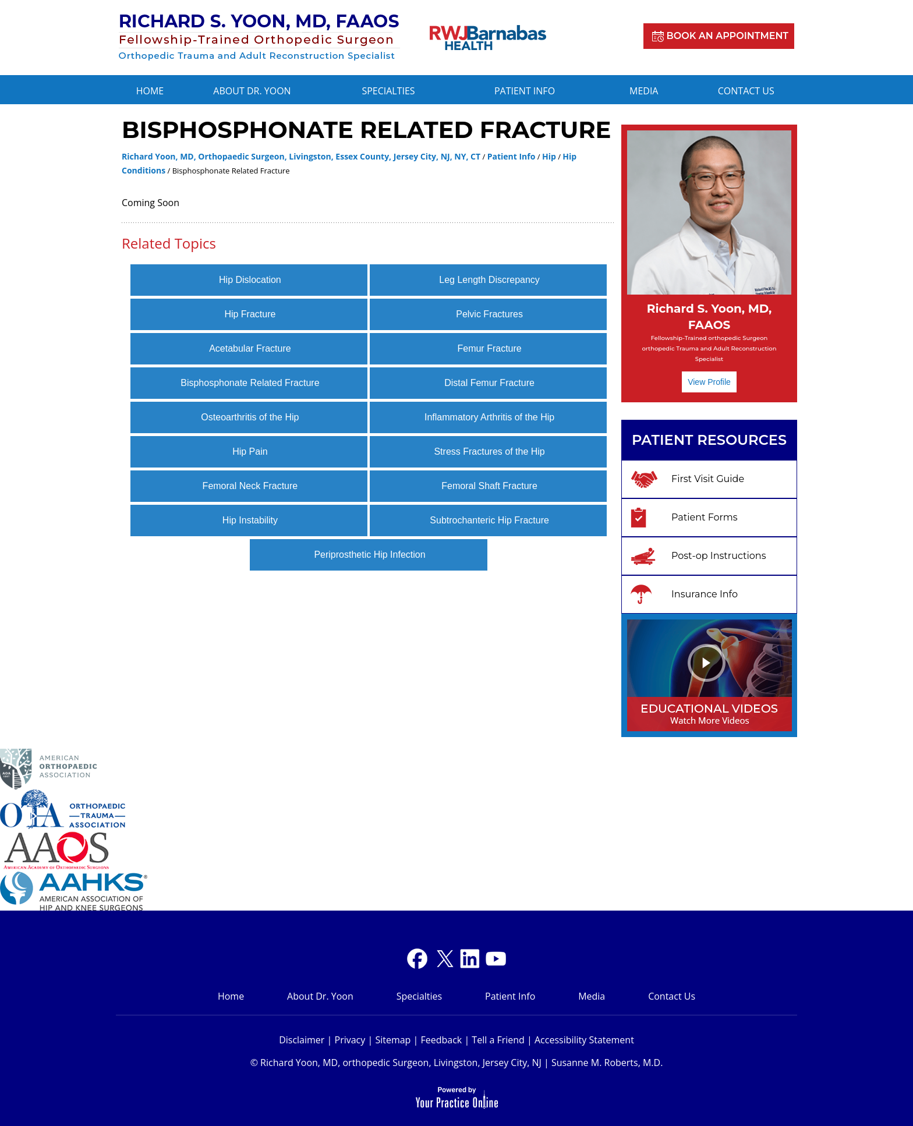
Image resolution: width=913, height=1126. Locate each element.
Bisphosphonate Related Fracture (250, 383)
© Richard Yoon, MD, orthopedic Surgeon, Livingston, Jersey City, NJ (396, 1062)
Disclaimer (301, 1039)
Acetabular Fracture (250, 348)
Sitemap (393, 1039)
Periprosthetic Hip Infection (369, 555)
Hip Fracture (249, 314)
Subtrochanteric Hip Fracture (489, 520)
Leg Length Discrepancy (489, 280)
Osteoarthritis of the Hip (250, 417)
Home (150, 90)
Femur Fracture (489, 348)
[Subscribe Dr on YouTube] (469, 958)
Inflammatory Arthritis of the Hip (489, 417)
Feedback (441, 1039)
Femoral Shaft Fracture (489, 486)
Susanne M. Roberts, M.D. (607, 1062)
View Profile (709, 382)
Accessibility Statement (584, 1039)
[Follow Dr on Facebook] (417, 958)
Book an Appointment (727, 35)
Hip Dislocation (250, 280)
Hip (549, 156)
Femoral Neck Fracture (250, 486)
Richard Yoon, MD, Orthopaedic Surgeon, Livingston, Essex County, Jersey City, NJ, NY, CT (301, 156)
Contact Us (746, 90)
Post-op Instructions (718, 555)
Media (643, 90)
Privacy (350, 1039)
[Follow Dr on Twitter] (443, 958)
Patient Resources (709, 439)
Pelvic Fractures (489, 314)
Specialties (388, 90)
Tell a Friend (498, 1039)
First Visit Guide (707, 478)
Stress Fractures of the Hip (489, 451)
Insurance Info (704, 594)
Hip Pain (249, 451)
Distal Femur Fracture (489, 383)
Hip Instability (250, 520)
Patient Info (524, 90)
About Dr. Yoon (252, 90)
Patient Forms (704, 517)
